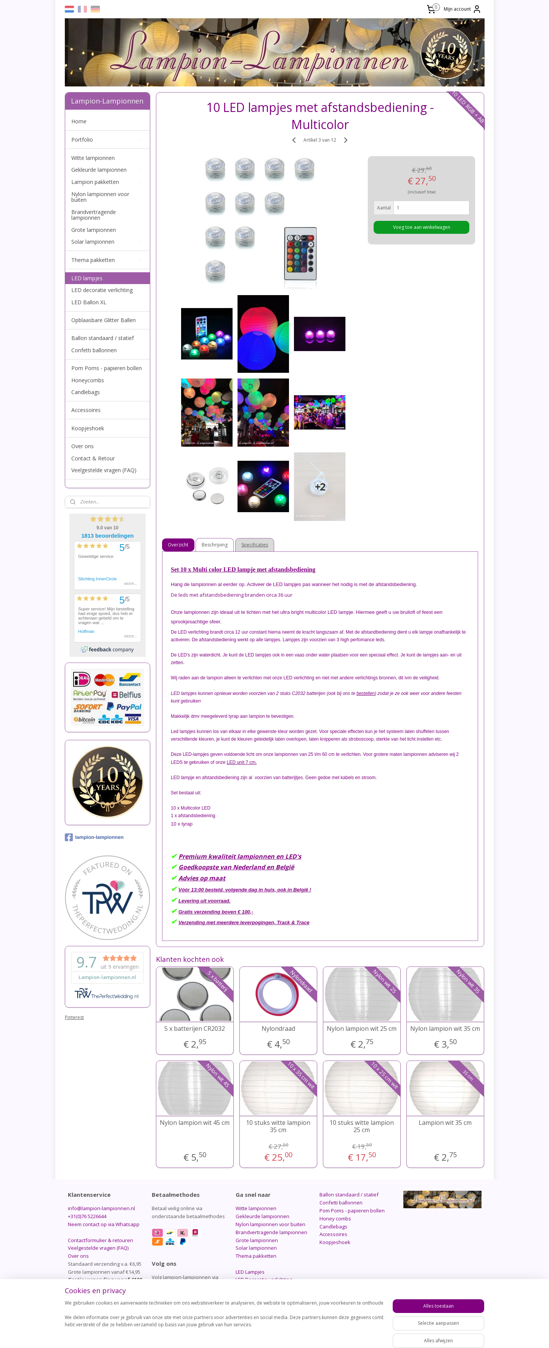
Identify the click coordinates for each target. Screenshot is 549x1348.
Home (79, 121)
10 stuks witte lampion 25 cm (361, 1126)
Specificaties (255, 544)
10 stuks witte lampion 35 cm (278, 1126)
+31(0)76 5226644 (87, 1216)
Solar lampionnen (107, 241)
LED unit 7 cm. (242, 762)
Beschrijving (215, 544)
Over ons (82, 446)
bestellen (365, 693)
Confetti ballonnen (94, 350)
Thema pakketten (107, 260)
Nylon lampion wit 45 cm (195, 1122)
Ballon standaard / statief (102, 338)
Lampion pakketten (107, 181)
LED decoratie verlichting (102, 290)
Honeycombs (87, 380)
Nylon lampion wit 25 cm (361, 1028)
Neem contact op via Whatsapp (104, 1224)
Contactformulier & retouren (100, 1240)
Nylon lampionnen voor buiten (100, 196)
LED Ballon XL (88, 302)
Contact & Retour (93, 458)
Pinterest (74, 1017)
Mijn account (463, 9)
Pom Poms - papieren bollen (106, 368)
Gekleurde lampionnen (107, 169)
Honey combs (335, 1218)
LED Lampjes (250, 1271)
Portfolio (107, 139)
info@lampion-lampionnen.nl (101, 1208)
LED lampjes (87, 278)
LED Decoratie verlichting (264, 1279)
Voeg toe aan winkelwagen (421, 227)
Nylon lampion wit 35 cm (445, 1028)
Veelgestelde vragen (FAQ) (103, 470)
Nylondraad (278, 1028)
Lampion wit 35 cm (445, 1122)
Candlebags (85, 392)
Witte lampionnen (93, 157)
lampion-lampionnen (94, 837)
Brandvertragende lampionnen (93, 214)
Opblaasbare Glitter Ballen (103, 320)
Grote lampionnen (93, 229)
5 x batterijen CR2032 (194, 1028)
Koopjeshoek (87, 428)
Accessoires (86, 410)
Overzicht (178, 544)
